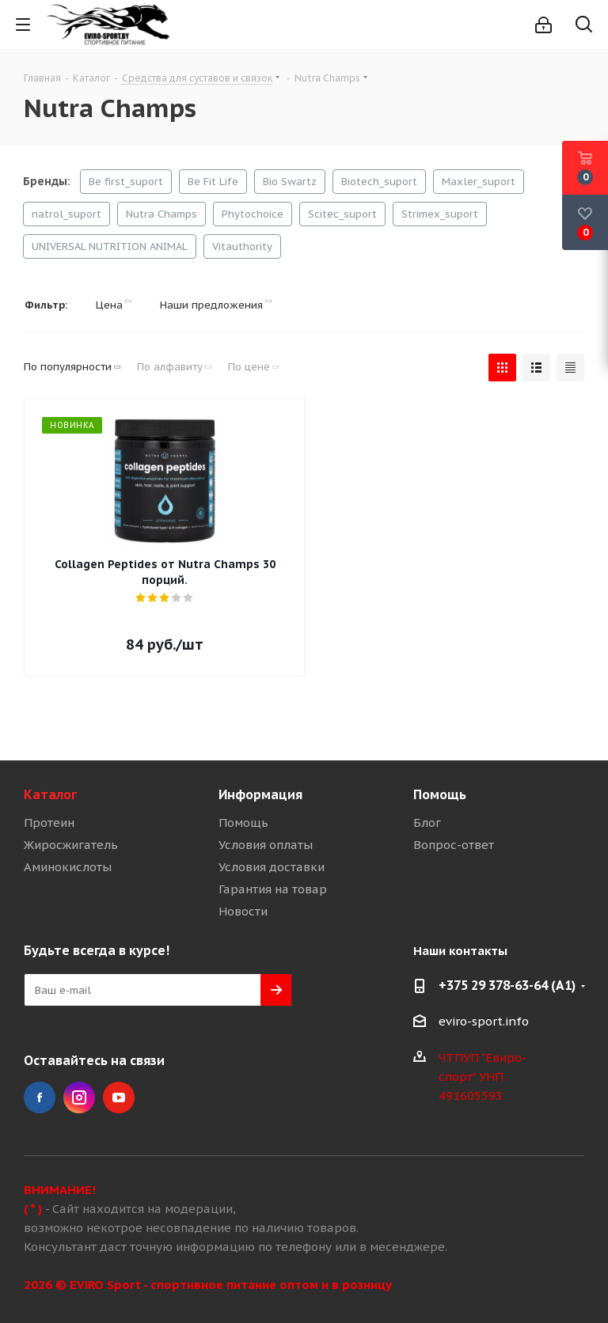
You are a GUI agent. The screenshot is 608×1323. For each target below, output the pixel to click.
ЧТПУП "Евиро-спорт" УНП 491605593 (482, 1076)
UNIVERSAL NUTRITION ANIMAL (110, 246)
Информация (260, 794)
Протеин (49, 822)
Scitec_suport (342, 214)
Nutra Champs (161, 214)
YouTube (119, 1097)
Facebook (39, 1097)
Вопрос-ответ (453, 844)
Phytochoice (252, 214)
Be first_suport (126, 181)
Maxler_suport (478, 181)
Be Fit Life (213, 181)
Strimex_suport (439, 214)
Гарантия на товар (272, 889)
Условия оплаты (265, 844)
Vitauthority (242, 246)
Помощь (243, 822)
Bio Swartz (290, 181)
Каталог (50, 794)
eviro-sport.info (484, 1021)
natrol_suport (66, 214)
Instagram (79, 1097)
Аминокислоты (68, 866)
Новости (243, 911)
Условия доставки (271, 866)
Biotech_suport (379, 181)
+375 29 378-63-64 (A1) (507, 985)
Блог (427, 822)
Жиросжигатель (71, 844)
